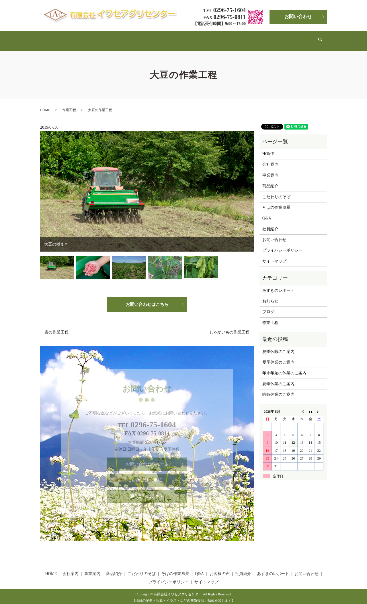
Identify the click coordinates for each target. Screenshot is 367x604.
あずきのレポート (282, 38)
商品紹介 (128, 38)
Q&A (211, 38)
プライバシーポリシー (282, 245)
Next (251, 187)
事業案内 (107, 38)
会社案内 (86, 38)
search (308, 38)
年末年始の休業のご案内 (284, 367)
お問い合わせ (298, 16)
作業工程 (69, 105)
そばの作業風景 (187, 38)
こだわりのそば (154, 38)
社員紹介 (253, 38)
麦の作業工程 (56, 328)
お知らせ (270, 296)
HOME (66, 38)
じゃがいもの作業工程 (229, 328)
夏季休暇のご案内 (278, 346)
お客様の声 (230, 38)
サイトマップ (274, 256)
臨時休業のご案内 (278, 389)
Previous (42, 187)
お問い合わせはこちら (147, 299)
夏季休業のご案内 (278, 357)
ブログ (268, 306)
